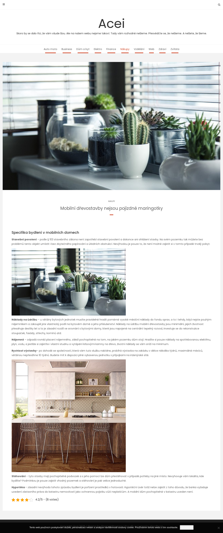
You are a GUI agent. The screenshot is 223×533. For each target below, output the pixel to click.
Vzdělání (139, 49)
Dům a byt (83, 49)
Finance (111, 49)
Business (67, 49)
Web (151, 49)
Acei (111, 25)
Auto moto (50, 49)
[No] (218, 528)
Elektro (98, 49)
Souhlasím (186, 527)
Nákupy (125, 49)
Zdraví (162, 49)
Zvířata (175, 49)
